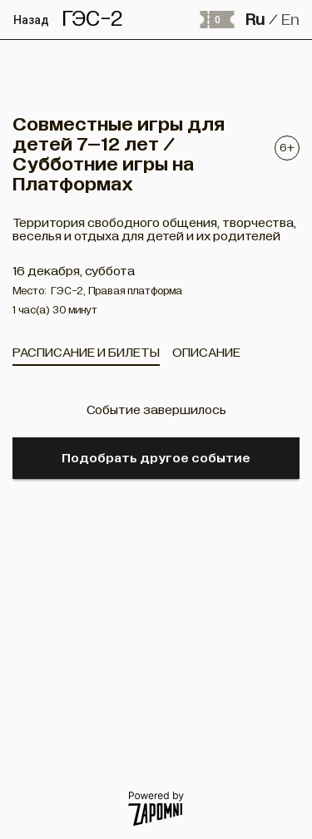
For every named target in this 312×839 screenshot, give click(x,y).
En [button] (290, 19)
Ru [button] (255, 19)
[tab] (86, 353)
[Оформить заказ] (216, 20)
